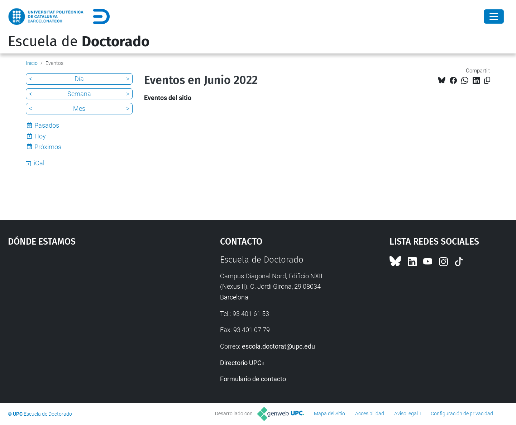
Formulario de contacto (253, 379)
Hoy (40, 136)
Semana (79, 94)
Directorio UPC (241, 363)
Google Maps (88, 308)
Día (79, 78)
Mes (79, 108)
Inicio (32, 63)
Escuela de (78, 41)
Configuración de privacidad (462, 413)
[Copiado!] (487, 80)
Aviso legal (406, 413)
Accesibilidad (369, 413)
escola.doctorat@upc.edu (278, 346)
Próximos (47, 147)
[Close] (494, 16)
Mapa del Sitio (329, 413)
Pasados (46, 125)
